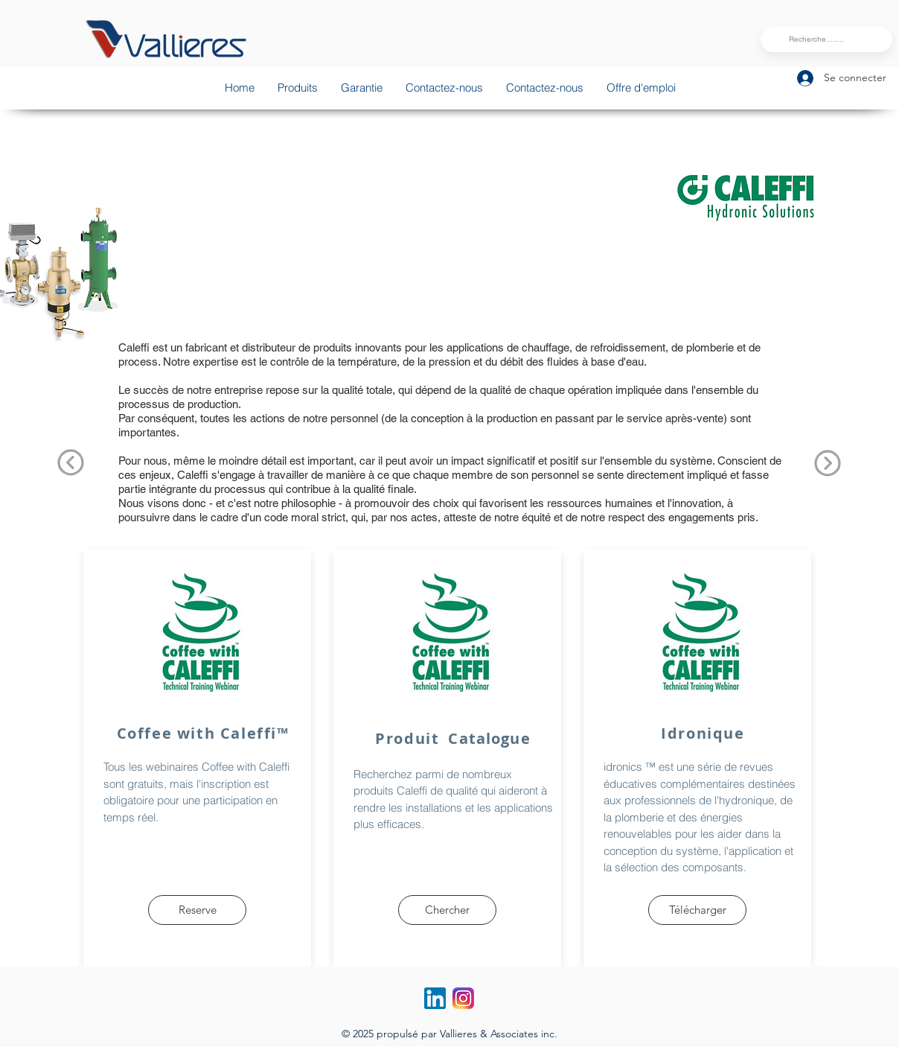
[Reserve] (197, 910)
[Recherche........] (824, 39)
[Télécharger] (697, 910)
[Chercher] (447, 910)
